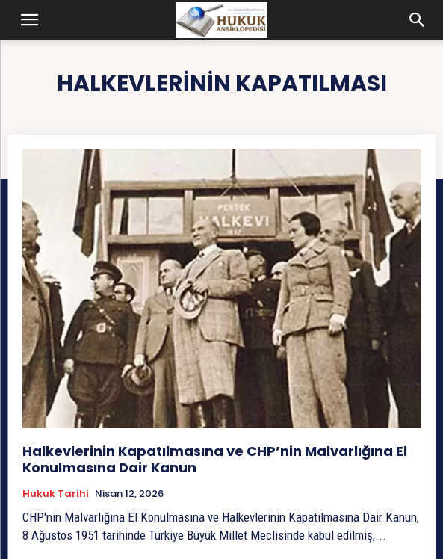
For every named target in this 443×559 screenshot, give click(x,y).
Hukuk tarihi (55, 494)
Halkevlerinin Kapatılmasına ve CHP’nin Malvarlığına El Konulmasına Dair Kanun (214, 459)
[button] (30, 20)
